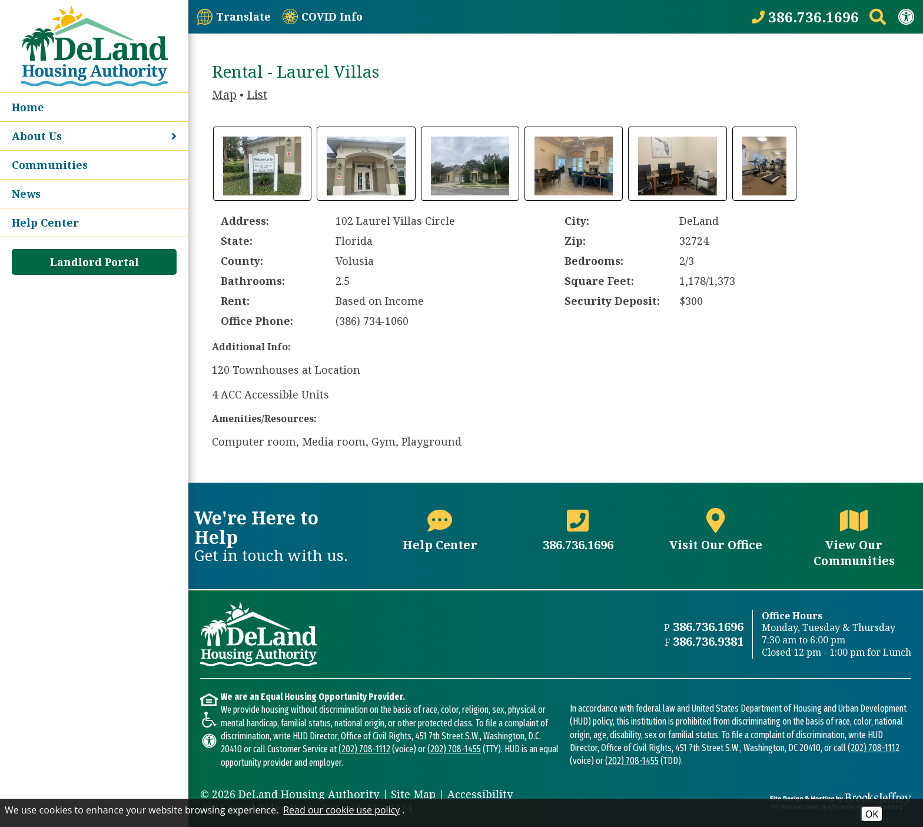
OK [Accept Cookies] (871, 814)
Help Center (45, 222)
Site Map (413, 794)
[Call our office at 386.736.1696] (805, 16)
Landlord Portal (94, 262)
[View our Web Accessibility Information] (906, 16)
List (257, 94)
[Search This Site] (878, 16)
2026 (223, 794)
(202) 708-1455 (454, 749)
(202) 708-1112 (364, 749)
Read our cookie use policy (341, 809)
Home (28, 107)
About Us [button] (94, 136)
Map (224, 94)
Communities (50, 165)
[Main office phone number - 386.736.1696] (578, 536)
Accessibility (480, 794)
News (26, 194)
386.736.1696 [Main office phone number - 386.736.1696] (708, 627)
